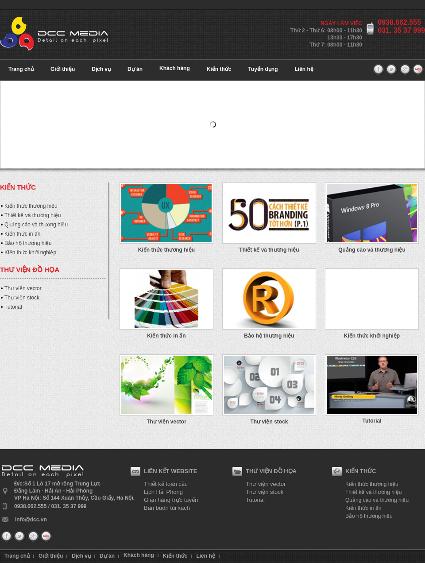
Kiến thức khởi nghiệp (30, 252)
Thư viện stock (21, 298)
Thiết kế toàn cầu (166, 484)
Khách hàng (174, 68)
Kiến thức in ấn (22, 234)
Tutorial (13, 307)
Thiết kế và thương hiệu (32, 215)
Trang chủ (21, 69)
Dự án (135, 69)
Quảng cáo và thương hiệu (36, 224)
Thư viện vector (23, 288)
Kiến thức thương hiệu (31, 206)
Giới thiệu (62, 69)
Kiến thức (219, 69)
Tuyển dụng (263, 69)
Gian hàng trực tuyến (171, 500)
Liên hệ (304, 69)
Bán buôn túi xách (167, 508)
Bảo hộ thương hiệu (28, 243)
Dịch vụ (101, 69)
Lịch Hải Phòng (163, 492)
